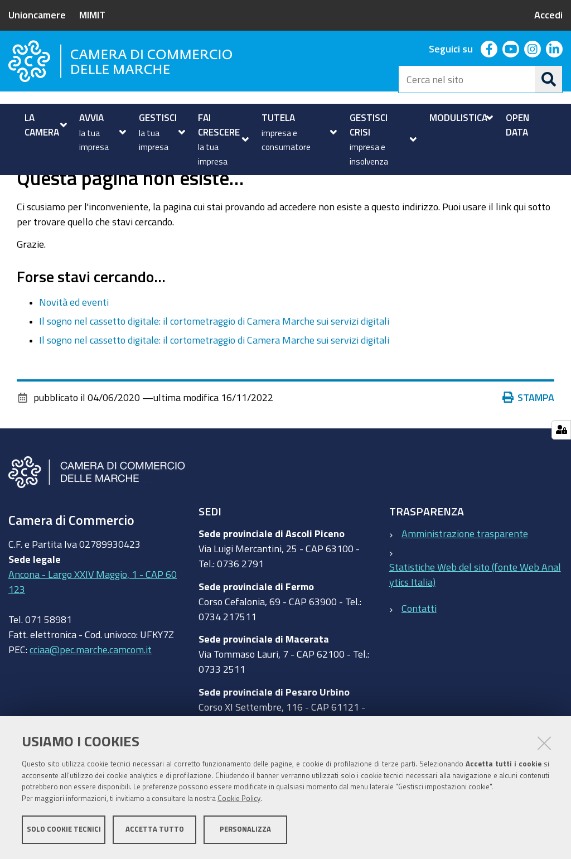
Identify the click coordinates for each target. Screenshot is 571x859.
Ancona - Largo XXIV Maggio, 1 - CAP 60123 (92, 619)
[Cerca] (549, 79)
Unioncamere (37, 14)
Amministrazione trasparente (464, 571)
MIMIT (92, 14)
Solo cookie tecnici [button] (64, 829)
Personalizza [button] (245, 829)
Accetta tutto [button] (154, 829)
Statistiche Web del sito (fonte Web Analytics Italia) (475, 612)
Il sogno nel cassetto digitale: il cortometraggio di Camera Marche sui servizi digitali (214, 359)
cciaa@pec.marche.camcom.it (91, 687)
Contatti (419, 645)
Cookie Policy (238, 799)
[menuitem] (44, 125)
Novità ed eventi (74, 339)
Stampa (528, 435)
